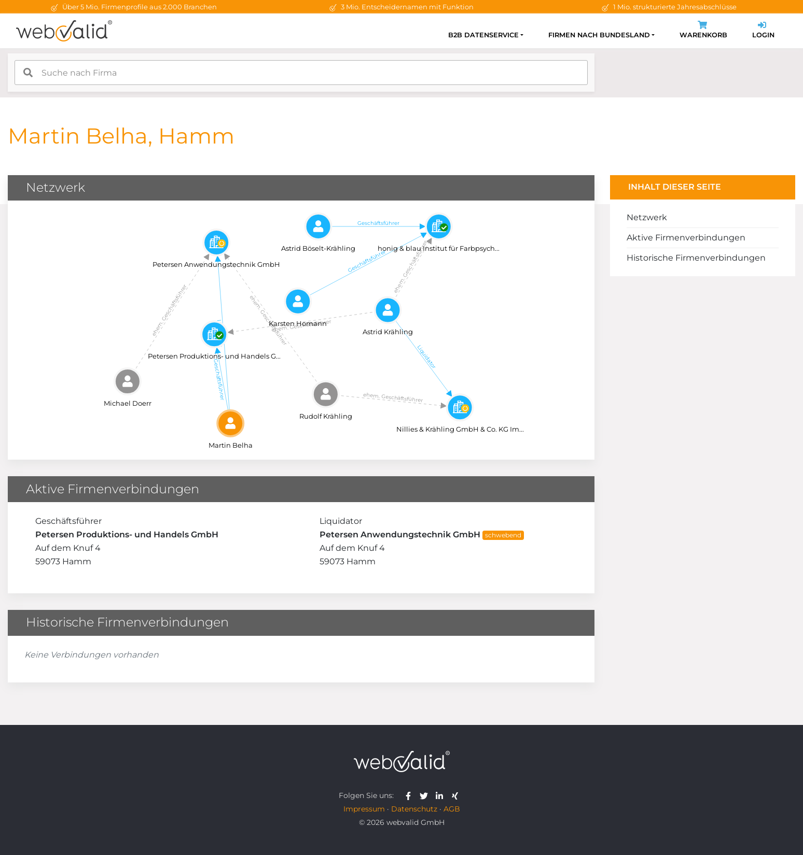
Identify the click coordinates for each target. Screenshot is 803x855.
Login (763, 31)
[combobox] (301, 72)
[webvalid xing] (456, 795)
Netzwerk (647, 217)
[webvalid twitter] (426, 795)
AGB (452, 809)
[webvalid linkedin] (441, 795)
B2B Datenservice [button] (483, 35)
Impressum (364, 809)
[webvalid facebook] (410, 795)
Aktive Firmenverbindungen (686, 238)
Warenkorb (703, 31)
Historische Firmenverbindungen (696, 258)
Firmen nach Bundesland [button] (599, 35)
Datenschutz (414, 809)
